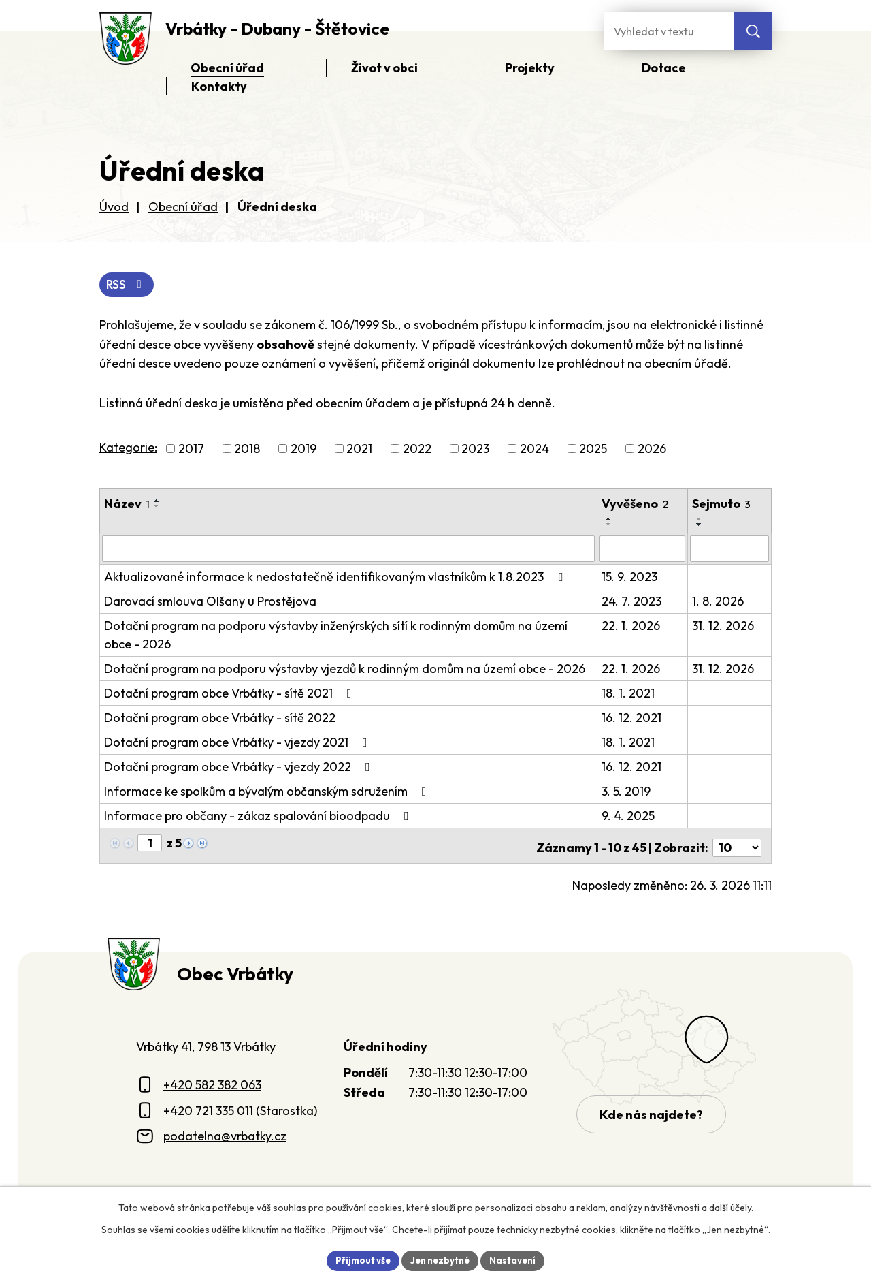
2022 (417, 450)
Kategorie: (128, 448)
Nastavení (517, 1259)
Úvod (114, 207)
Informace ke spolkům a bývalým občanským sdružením (268, 792)
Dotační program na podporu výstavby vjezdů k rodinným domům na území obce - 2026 (344, 669)
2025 (593, 450)
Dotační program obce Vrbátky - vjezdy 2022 (240, 767)
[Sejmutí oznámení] (730, 550)
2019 (303, 450)
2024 (534, 450)
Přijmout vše (358, 1259)
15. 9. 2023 (630, 577)
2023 (475, 450)
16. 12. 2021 (632, 718)
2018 (247, 450)
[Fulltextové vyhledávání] (669, 31)
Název (127, 505)
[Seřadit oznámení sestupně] (157, 507)
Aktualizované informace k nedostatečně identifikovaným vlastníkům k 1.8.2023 (336, 577)
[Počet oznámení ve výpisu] (736, 844)
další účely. (731, 1206)
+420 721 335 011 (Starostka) (240, 1106)
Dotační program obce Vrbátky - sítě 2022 (219, 718)
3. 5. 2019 (626, 792)
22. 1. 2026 (631, 626)
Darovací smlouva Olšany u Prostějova (210, 602)
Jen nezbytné (440, 1259)
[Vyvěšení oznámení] (643, 550)
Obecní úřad (183, 207)
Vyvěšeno (636, 505)
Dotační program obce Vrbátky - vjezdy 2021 (238, 743)
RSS (128, 285)
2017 (191, 450)
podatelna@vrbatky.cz (224, 1132)
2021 (359, 450)
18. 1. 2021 (628, 694)
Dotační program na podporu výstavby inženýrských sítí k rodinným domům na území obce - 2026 (336, 635)
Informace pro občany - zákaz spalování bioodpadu (259, 816)
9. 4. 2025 (628, 816)
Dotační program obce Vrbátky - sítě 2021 (230, 694)
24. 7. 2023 (632, 602)
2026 (652, 450)
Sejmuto (722, 505)
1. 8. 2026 (718, 602)
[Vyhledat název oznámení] (348, 550)
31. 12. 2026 (724, 626)
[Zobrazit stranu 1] (149, 843)
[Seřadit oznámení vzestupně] (157, 502)
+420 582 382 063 (212, 1081)
